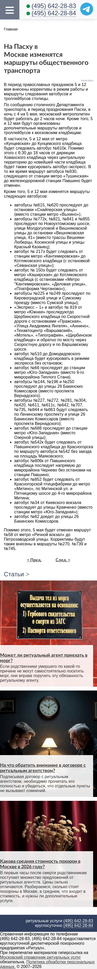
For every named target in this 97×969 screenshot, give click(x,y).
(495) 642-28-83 (54, 5)
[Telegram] (86, 9)
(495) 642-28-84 (54, 13)
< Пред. (34, 560)
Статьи (14, 574)
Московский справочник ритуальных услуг (40, 957)
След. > (63, 560)
